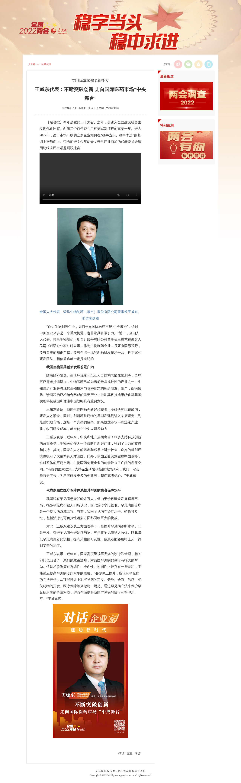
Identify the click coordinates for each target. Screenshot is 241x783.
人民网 (31, 64)
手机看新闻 (112, 108)
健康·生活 (46, 64)
